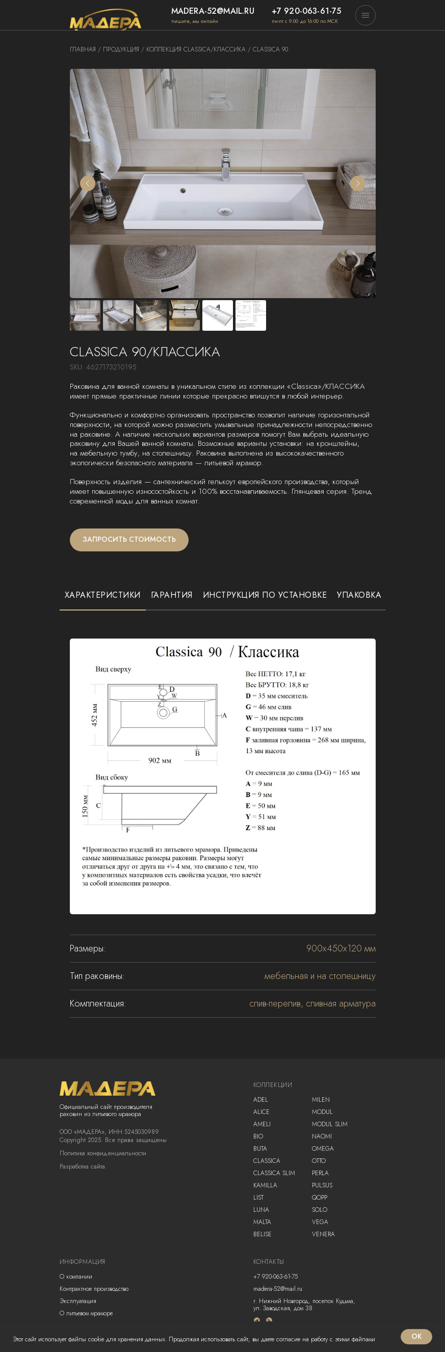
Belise (262, 1234)
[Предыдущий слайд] (87, 183)
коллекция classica (178, 49)
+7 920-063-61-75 (275, 1276)
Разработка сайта (82, 1166)
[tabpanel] (222, 818)
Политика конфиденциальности (103, 1153)
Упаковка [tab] (359, 595)
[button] (365, 15)
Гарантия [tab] (172, 595)
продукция (121, 49)
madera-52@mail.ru (212, 11)
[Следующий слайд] (357, 183)
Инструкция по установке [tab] (265, 595)
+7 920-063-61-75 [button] (307, 11)
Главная (83, 49)
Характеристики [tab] (103, 595)
